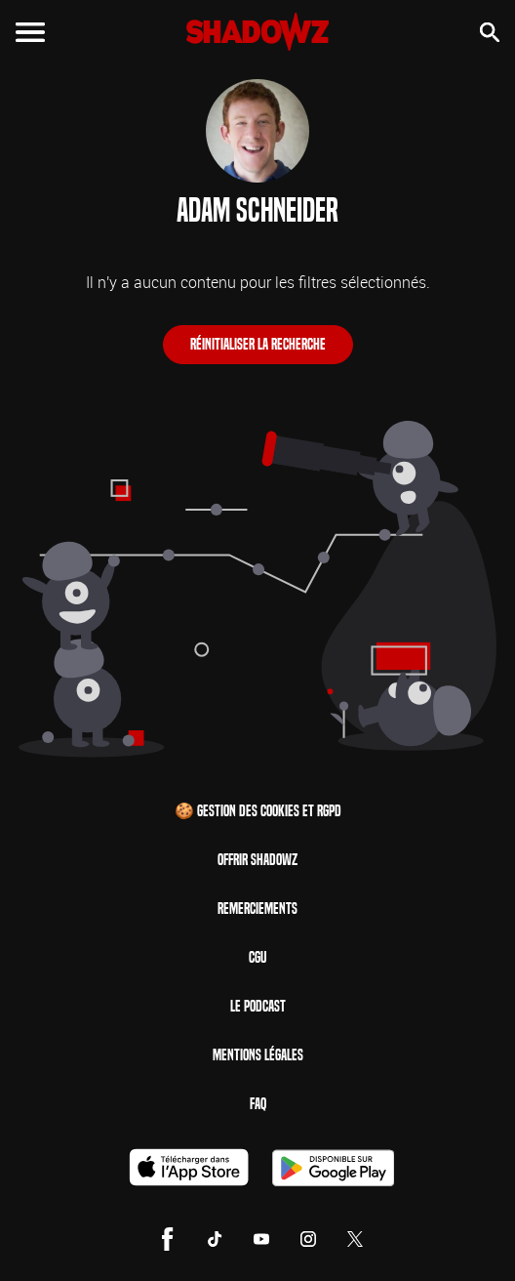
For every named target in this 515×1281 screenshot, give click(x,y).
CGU (257, 957)
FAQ (258, 1104)
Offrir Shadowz (257, 859)
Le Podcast (258, 1006)
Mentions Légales (258, 1055)
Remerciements (257, 908)
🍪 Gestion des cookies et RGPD (258, 811)
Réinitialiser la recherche (258, 344)
